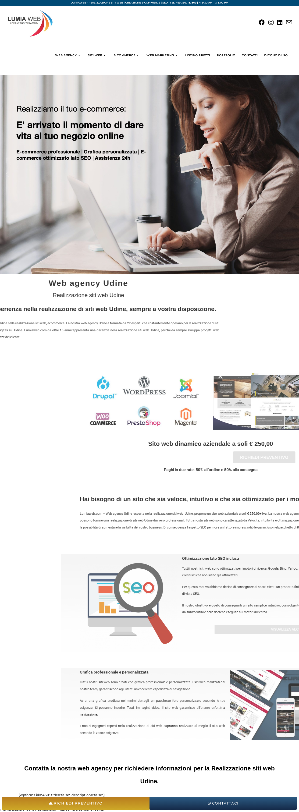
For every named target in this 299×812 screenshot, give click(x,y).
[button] (7, 174)
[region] (149, 174)
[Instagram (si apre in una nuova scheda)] (271, 22)
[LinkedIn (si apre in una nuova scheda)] (279, 22)
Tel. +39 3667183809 (183, 2)
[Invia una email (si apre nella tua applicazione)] (289, 22)
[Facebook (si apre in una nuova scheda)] (262, 22)
